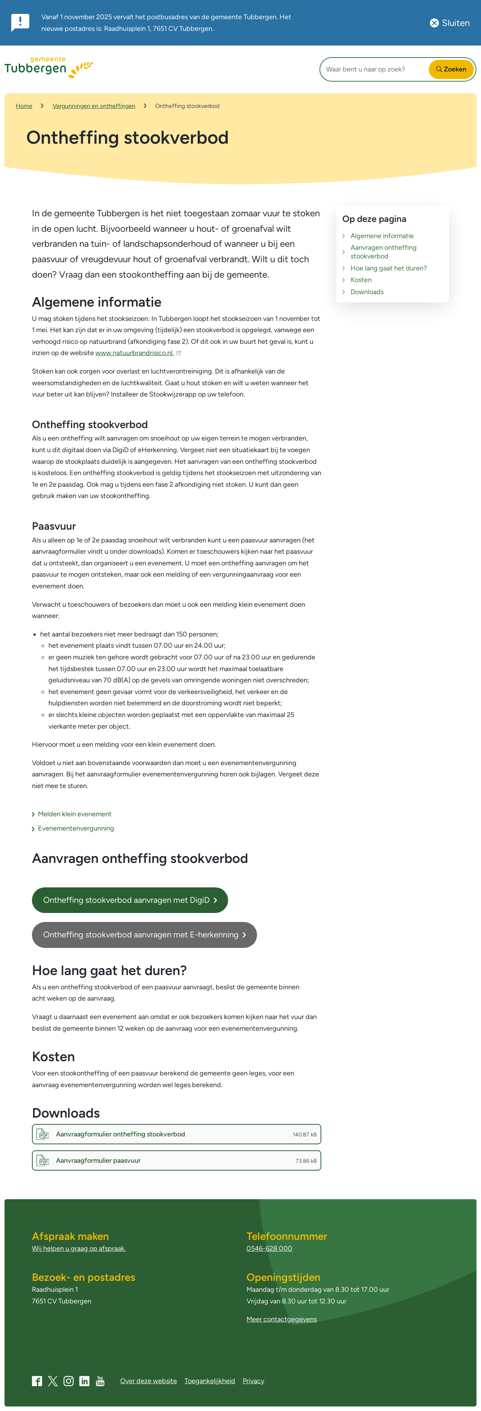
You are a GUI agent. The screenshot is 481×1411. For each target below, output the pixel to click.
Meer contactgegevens (282, 1319)
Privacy (253, 1381)
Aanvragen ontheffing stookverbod (384, 253)
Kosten (361, 281)
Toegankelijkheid (210, 1381)
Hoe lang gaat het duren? (389, 270)
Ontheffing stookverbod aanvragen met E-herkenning (144, 936)
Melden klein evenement (75, 815)
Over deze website (148, 1381)
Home (24, 105)
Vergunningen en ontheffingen (94, 105)
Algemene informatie (382, 237)
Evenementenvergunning (76, 830)
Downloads (367, 293)
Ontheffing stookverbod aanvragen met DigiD (130, 901)
